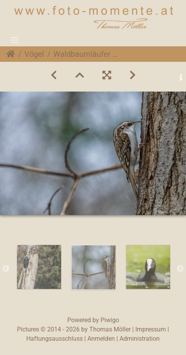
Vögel (34, 54)
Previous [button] (6, 269)
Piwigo (110, 320)
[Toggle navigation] (14, 40)
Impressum (150, 329)
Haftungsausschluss (54, 338)
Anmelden (101, 338)
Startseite (10, 54)
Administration (139, 338)
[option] (39, 267)
